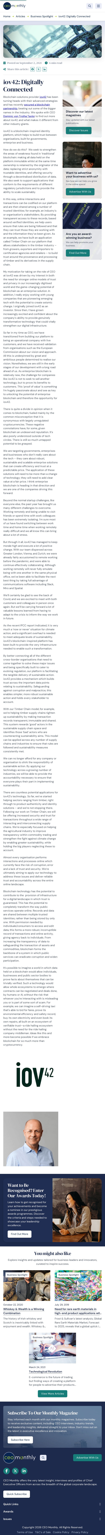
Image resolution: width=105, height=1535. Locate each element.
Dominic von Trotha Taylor (19, 116)
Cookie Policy (61, 1532)
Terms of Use (25, 1532)
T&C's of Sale (43, 1532)
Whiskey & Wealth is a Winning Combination (23, 1311)
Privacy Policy (80, 1532)
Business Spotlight (42, 16)
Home (6, 16)
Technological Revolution (45, 1371)
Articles (20, 16)
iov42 (43, 97)
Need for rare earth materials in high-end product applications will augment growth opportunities (77, 1311)
